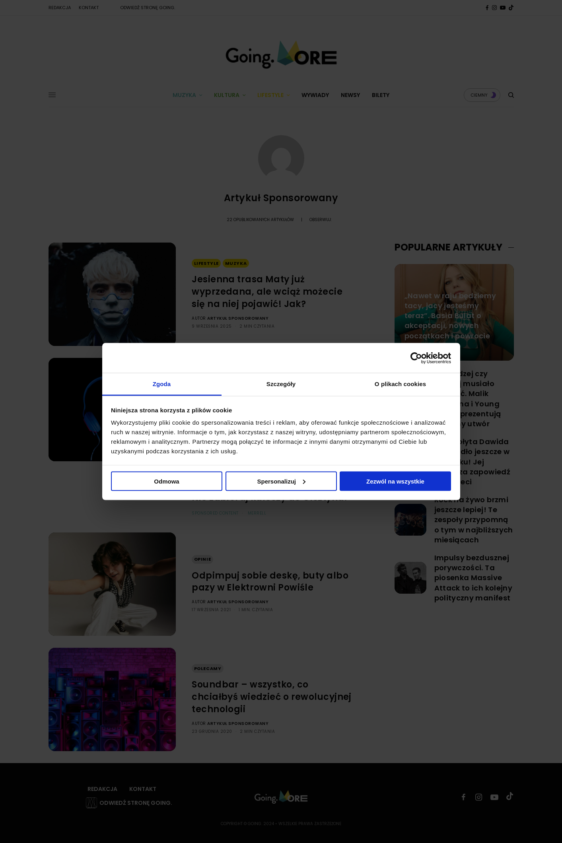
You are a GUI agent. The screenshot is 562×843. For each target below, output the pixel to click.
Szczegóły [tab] (281, 384)
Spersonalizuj (281, 481)
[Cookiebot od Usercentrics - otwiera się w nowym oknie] (416, 358)
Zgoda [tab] (162, 384)
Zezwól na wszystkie (395, 481)
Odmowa (166, 481)
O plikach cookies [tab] (400, 384)
